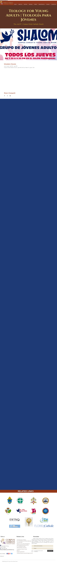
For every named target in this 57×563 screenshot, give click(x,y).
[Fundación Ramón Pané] (24, 549)
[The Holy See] (23, 542)
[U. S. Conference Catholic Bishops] (27, 541)
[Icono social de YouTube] (8, 553)
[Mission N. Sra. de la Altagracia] (26, 543)
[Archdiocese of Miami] (23, 540)
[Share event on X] (7, 95)
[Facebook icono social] (7, 553)
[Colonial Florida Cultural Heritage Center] (25, 553)
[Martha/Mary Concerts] (23, 547)
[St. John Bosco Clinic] (23, 546)
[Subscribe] (50, 551)
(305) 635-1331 (3, 548)
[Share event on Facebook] (4, 95)
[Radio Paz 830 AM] (23, 551)
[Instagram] (10, 553)
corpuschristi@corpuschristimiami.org (7, 549)
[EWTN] (23, 550)
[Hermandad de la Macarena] (25, 545)
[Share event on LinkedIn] (10, 95)
